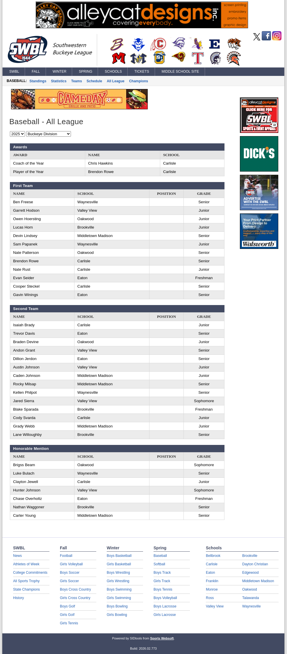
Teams (76, 81)
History (18, 598)
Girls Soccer (69, 581)
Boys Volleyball (165, 598)
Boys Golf (67, 606)
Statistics (58, 81)
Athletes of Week (26, 564)
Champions (138, 81)
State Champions (26, 589)
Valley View (215, 606)
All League (115, 81)
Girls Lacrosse (165, 615)
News (17, 556)
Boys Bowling (117, 606)
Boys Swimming (119, 589)
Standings (37, 81)
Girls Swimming (119, 598)
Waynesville (251, 606)
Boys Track (162, 573)
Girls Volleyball (71, 564)
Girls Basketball (119, 564)
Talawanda (250, 598)
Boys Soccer (69, 573)
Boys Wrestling (118, 573)
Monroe (212, 589)
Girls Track (162, 581)
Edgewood (250, 573)
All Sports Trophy (26, 581)
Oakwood (249, 589)
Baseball (160, 556)
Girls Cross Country (75, 598)
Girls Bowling (117, 615)
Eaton (210, 573)
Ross (210, 598)
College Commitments (30, 573)
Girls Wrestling (118, 581)
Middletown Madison (258, 581)
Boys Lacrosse (165, 606)
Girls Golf (67, 615)
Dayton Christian (255, 564)
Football (66, 556)
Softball (159, 564)
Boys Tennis (163, 589)
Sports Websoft (162, 638)
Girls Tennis (69, 623)
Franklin (212, 581)
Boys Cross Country (75, 589)
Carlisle (212, 564)
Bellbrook (213, 556)
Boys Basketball (119, 556)
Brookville (249, 556)
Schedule (94, 81)
